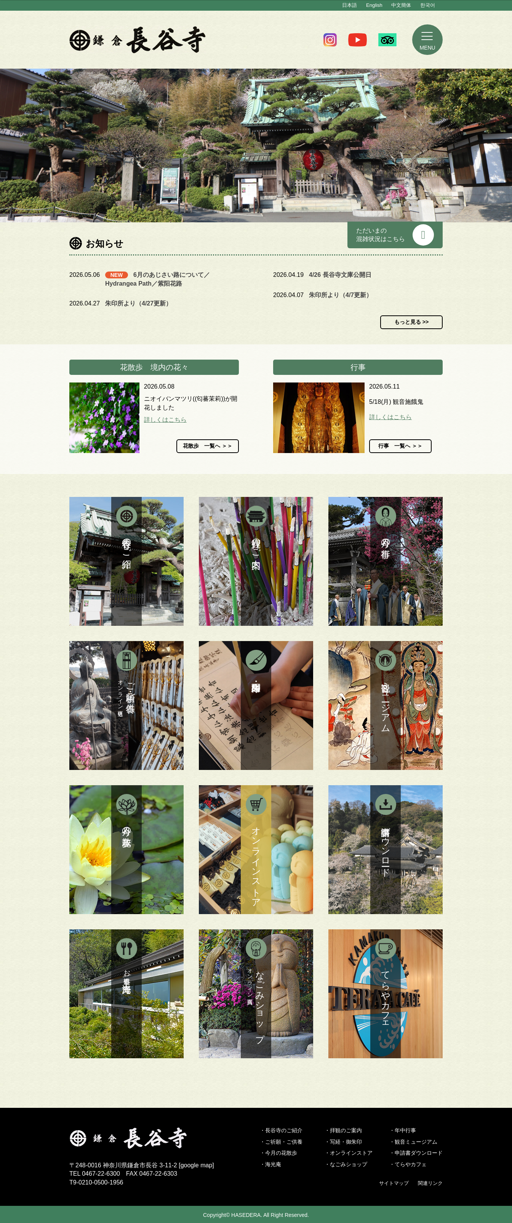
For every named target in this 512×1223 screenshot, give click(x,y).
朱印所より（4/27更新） (138, 303)
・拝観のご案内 (343, 1130)
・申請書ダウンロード (416, 1153)
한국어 (427, 5)
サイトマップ (394, 1183)
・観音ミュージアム (413, 1142)
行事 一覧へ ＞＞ (400, 446)
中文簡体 (401, 5)
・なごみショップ (346, 1164)
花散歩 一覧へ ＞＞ (207, 446)
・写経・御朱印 (343, 1142)
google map (197, 1165)
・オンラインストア (349, 1153)
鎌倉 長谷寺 (137, 39)
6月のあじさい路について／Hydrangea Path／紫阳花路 (157, 279)
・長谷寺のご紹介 (281, 1130)
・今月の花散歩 (278, 1153)
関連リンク (430, 1183)
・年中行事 (402, 1130)
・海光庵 (270, 1164)
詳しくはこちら (165, 419)
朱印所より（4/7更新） (340, 295)
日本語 (349, 5)
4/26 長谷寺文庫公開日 (340, 275)
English (374, 5)
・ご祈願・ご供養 (281, 1142)
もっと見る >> (411, 322)
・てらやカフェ (408, 1164)
